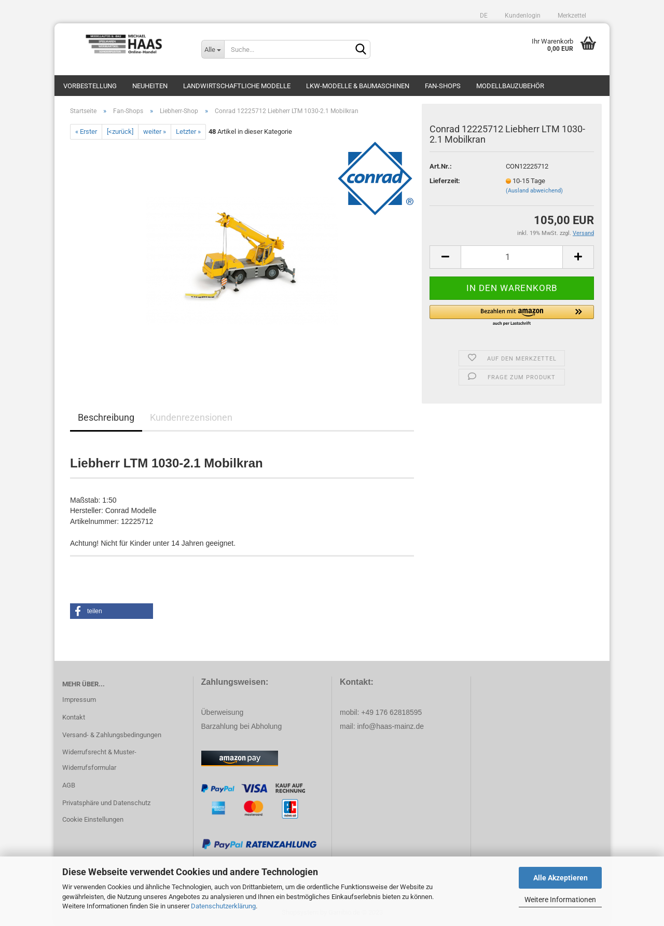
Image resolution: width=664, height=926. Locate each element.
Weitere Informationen (560, 899)
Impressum (79, 699)
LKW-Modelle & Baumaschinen (357, 86)
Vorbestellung (90, 86)
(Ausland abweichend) (534, 190)
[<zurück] (120, 131)
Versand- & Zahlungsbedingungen (111, 735)
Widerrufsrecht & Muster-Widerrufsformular (99, 759)
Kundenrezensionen (191, 417)
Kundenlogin (522, 15)
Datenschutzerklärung (223, 906)
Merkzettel (571, 15)
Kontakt (73, 717)
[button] (512, 316)
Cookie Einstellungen (92, 819)
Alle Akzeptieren (560, 878)
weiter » (154, 131)
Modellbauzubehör (510, 86)
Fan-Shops (443, 86)
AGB (68, 785)
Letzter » (188, 131)
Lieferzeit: (445, 181)
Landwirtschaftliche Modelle (236, 86)
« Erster (86, 131)
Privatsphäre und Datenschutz (106, 803)
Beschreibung (106, 417)
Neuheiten (150, 86)
